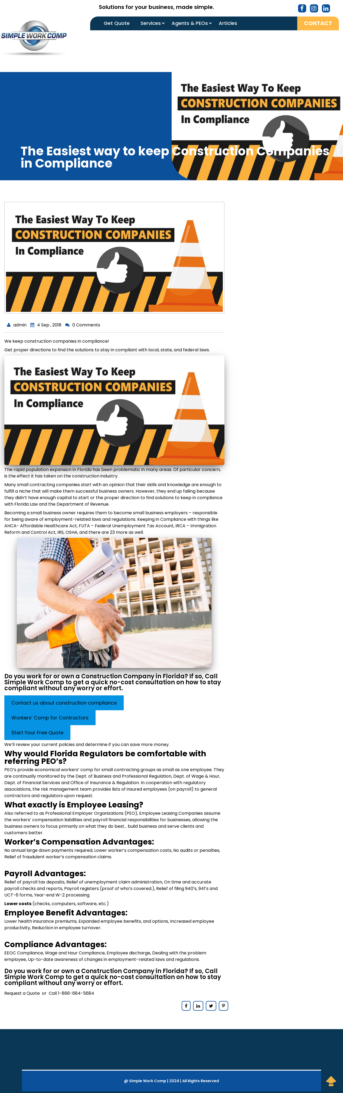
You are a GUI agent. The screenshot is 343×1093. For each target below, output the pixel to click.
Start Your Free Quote (37, 732)
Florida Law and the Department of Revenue (61, 504)
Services (151, 23)
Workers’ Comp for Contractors (50, 717)
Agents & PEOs (190, 23)
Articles (228, 23)
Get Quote (117, 23)
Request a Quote (22, 993)
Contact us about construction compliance (64, 702)
